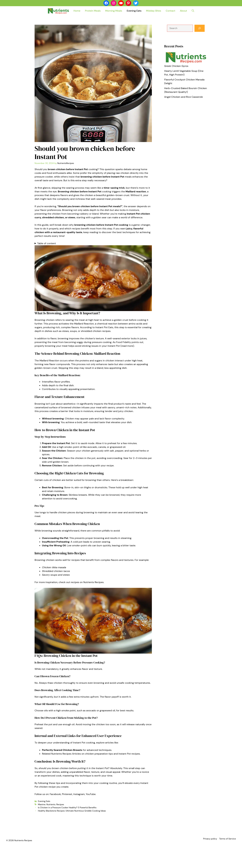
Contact (170, 10)
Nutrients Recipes (93, 582)
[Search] (199, 28)
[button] (192, 10)
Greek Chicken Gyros (176, 66)
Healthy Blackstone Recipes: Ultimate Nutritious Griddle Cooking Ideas (72, 811)
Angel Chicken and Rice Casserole (183, 96)
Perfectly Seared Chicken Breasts (62, 750)
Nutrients (50, 804)
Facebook (55, 794)
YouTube (91, 794)
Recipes (60, 804)
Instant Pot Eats (104, 327)
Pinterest (67, 794)
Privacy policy (210, 838)
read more (127, 345)
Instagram (79, 794)
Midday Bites (153, 10)
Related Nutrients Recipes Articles (61, 753)
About (183, 10)
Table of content (46, 243)
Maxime (42, 804)
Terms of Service (227, 838)
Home (76, 10)
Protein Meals (93, 10)
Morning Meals (113, 10)
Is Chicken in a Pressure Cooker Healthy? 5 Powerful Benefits (67, 807)
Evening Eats (134, 10)
